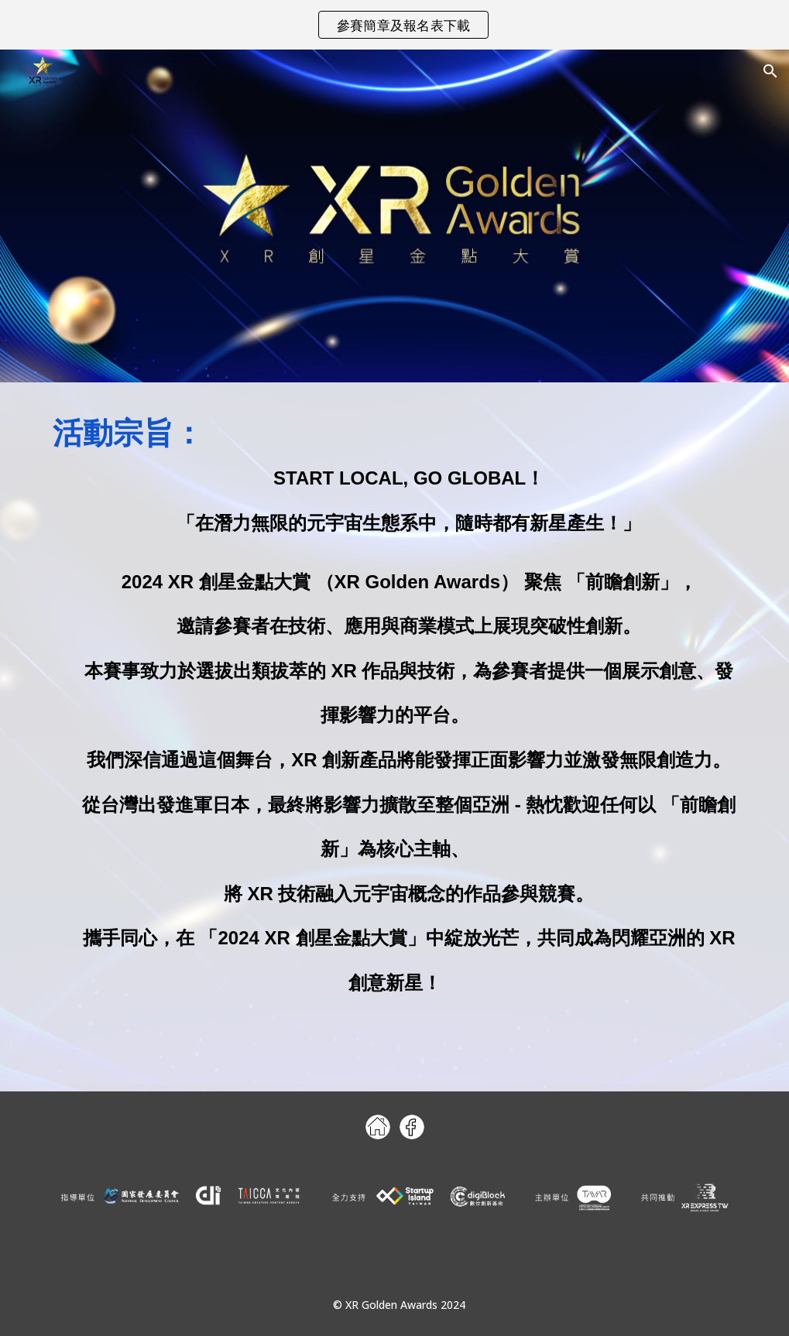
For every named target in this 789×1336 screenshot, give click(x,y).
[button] (770, 71)
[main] (394, 715)
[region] (394, 25)
